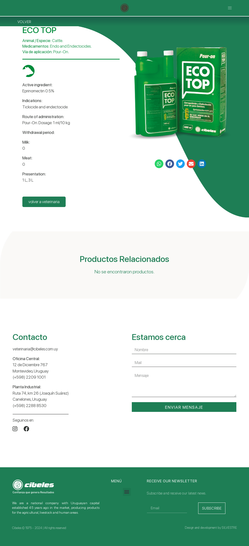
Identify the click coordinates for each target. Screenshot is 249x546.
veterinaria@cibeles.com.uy (35, 349)
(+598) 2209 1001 (29, 377)
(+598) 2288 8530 (29, 405)
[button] (230, 8)
